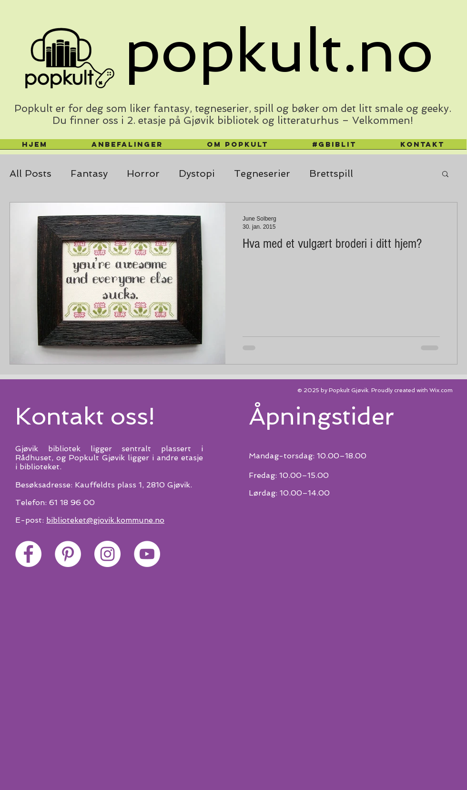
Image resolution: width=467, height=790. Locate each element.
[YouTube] (147, 554)
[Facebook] (28, 554)
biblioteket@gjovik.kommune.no (105, 520)
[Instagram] (107, 554)
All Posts (30, 173)
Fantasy (89, 173)
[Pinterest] (68, 554)
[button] (445, 175)
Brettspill (331, 173)
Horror (143, 173)
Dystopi (197, 173)
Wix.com (441, 390)
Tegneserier (262, 173)
